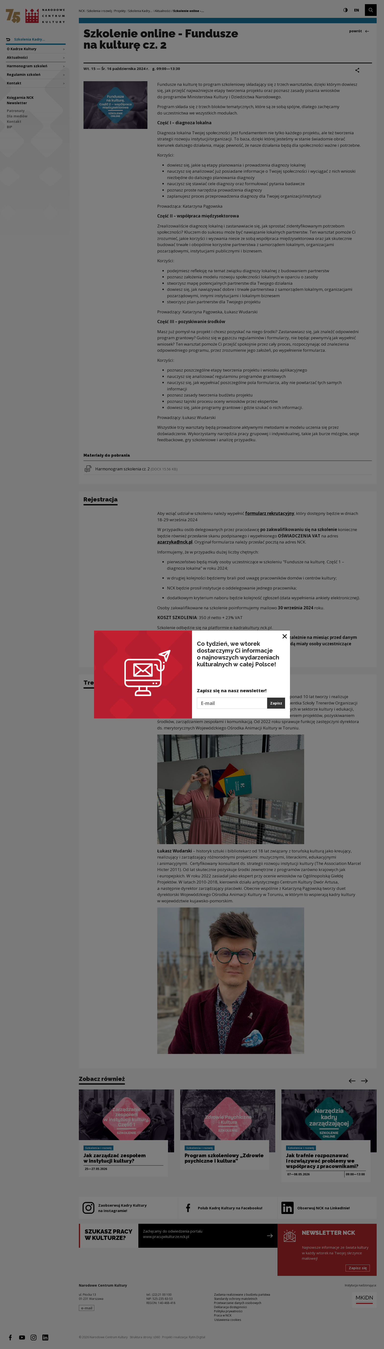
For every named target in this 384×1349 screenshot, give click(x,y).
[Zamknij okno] (285, 636)
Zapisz (276, 703)
